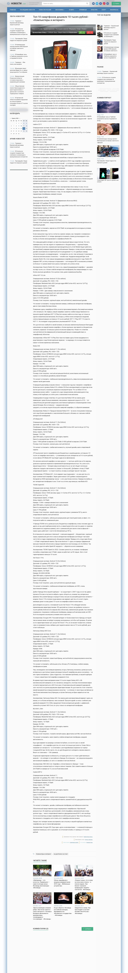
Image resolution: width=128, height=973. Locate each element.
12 (26, 126)
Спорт (104, 10)
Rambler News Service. (88, 836)
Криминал (83, 10)
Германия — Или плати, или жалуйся (17, 63)
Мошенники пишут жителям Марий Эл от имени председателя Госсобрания (18, 70)
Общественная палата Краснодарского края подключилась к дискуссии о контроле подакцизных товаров (17, 89)
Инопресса (114, 10)
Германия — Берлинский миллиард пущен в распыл (17, 22)
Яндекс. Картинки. (89, 839)
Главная (13, 10)
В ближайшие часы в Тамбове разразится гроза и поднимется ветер (18, 56)
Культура (94, 10)
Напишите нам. (89, 842)
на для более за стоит (61, 854)
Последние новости (27, 10)
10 (21, 126)
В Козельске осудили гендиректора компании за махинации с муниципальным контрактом (18, 31)
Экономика (59, 10)
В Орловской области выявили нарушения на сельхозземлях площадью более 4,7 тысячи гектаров (19, 101)
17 (21, 128)
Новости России (45, 10)
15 (16, 128)
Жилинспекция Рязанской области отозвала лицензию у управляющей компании (17, 79)
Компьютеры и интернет (43, 854)
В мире (71, 10)
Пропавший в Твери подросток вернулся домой (18, 39)
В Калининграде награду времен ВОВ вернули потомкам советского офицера (19, 47)
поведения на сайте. (74, 842)
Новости (18, 3)
